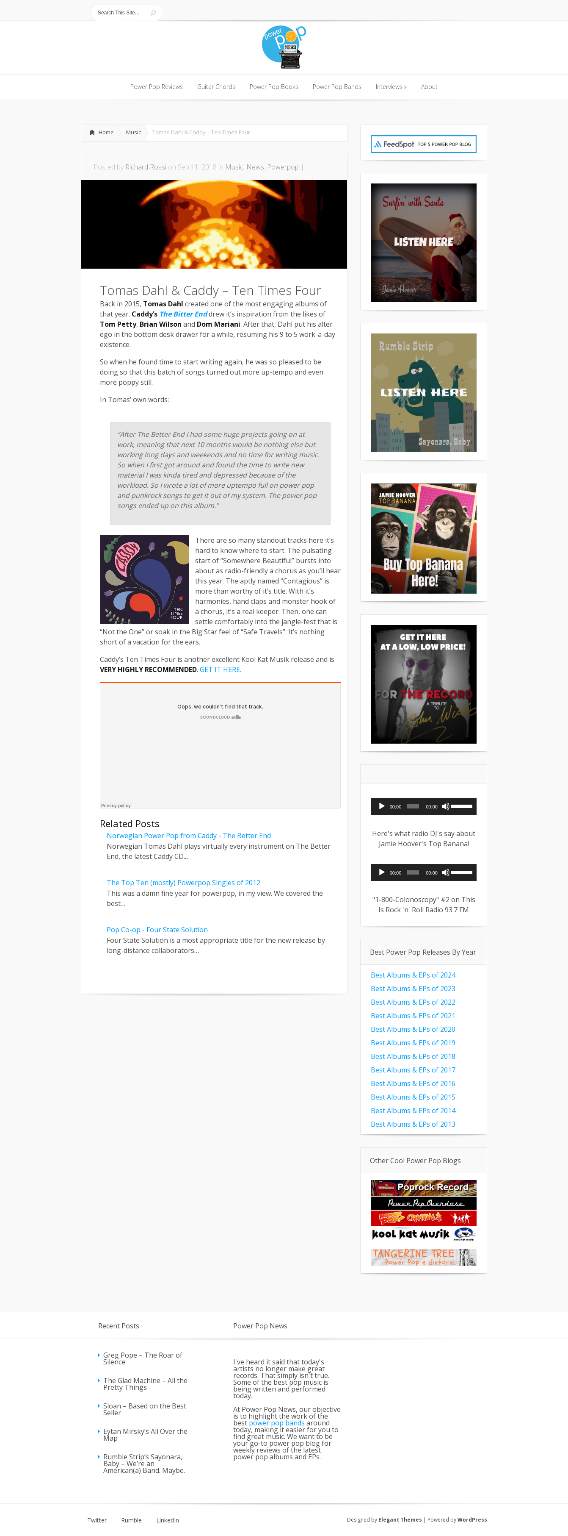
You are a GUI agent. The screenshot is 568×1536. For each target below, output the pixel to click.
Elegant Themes (400, 1519)
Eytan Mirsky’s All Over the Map (145, 1435)
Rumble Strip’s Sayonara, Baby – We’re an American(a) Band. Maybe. (144, 1463)
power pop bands (277, 1423)
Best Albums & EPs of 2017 (413, 1070)
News (255, 167)
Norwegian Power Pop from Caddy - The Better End (189, 835)
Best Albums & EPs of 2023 (413, 988)
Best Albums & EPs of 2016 (413, 1083)
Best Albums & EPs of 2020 (413, 1029)
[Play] (382, 806)
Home (106, 132)
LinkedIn (167, 1520)
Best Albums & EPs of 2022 (413, 1002)
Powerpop (283, 167)
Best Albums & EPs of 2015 (413, 1097)
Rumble (131, 1520)
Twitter (97, 1520)
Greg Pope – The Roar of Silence (142, 1358)
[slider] (413, 806)
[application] (424, 806)
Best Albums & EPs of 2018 (413, 1056)
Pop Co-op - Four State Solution (157, 929)
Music (133, 132)
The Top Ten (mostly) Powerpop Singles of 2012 (183, 882)
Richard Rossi (145, 167)
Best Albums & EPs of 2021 (413, 1015)
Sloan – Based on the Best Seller (144, 1409)
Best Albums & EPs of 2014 (413, 1110)
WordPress (472, 1519)
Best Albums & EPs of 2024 (413, 975)
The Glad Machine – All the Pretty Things (145, 1384)
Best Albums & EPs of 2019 (413, 1042)
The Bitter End (183, 314)
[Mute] (445, 806)
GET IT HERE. (220, 669)
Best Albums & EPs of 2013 (413, 1124)
